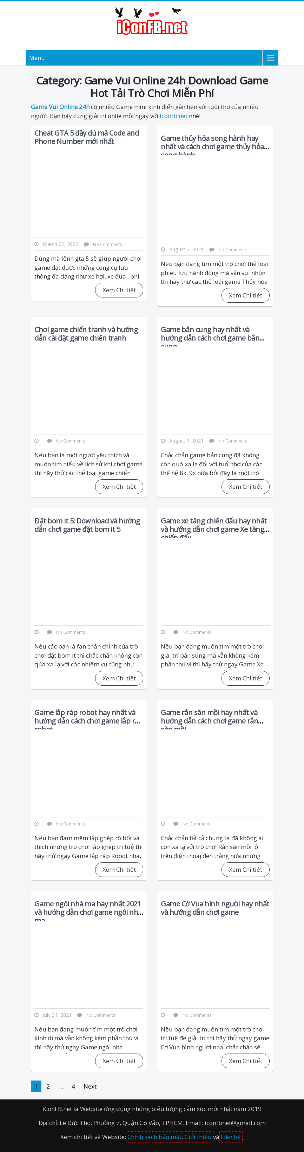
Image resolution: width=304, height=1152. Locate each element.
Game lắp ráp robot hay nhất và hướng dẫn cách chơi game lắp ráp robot (88, 721)
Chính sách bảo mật (154, 1137)
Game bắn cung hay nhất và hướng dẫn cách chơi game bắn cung (210, 338)
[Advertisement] (88, 390)
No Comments (70, 441)
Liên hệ (231, 1137)
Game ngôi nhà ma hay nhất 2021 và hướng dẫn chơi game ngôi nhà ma (88, 912)
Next (90, 1086)
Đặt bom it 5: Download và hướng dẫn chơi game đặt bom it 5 (87, 525)
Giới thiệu (198, 1137)
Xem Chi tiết (245, 295)
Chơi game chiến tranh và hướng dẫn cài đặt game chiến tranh (86, 334)
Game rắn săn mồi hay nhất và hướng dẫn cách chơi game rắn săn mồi (209, 721)
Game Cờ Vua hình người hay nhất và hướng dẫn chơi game (215, 908)
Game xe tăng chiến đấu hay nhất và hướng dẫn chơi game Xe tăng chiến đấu (214, 529)
